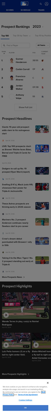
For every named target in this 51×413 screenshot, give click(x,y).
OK (25, 408)
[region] (25, 396)
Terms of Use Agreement (28, 395)
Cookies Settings (25, 400)
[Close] (48, 383)
